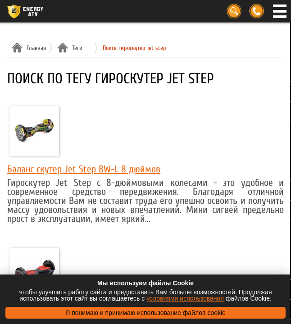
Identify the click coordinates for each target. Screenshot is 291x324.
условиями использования (185, 298)
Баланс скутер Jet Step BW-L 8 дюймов (83, 169)
